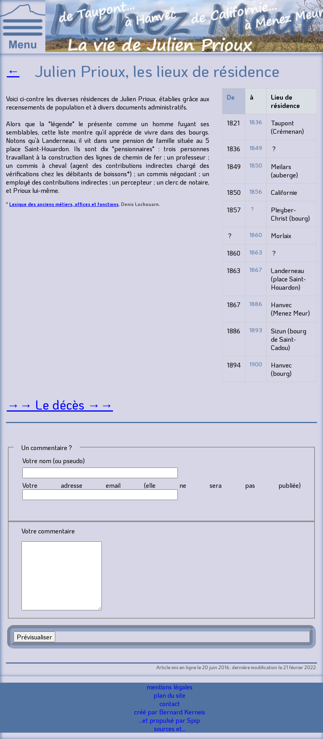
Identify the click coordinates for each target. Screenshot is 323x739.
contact (170, 703)
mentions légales (169, 687)
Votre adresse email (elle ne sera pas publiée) (161, 485)
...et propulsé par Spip (169, 720)
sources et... (169, 728)
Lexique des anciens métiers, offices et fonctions (64, 204)
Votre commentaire (48, 531)
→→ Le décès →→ (60, 404)
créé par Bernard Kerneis (169, 712)
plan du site (169, 695)
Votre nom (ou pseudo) (53, 460)
